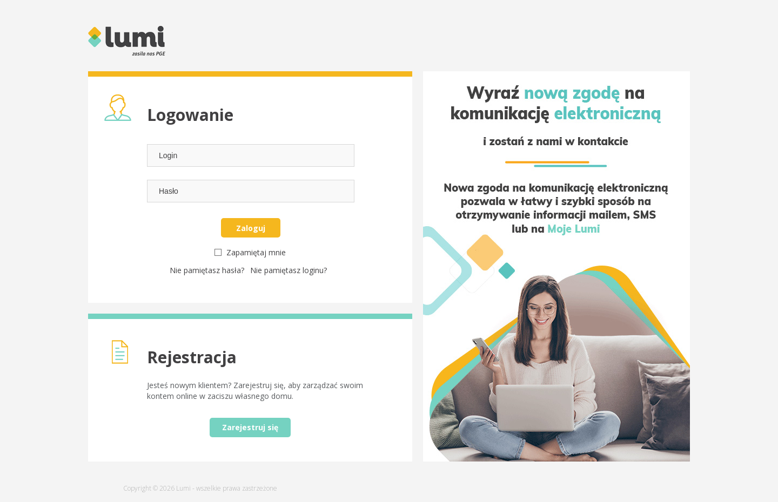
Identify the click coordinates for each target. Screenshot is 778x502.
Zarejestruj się (250, 427)
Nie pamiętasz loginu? (288, 270)
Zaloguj (250, 228)
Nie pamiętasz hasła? (208, 270)
